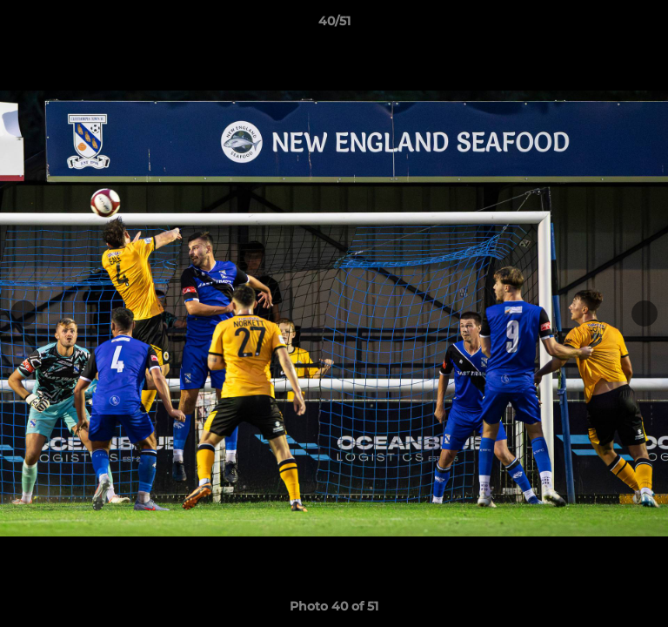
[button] (647, 25)
